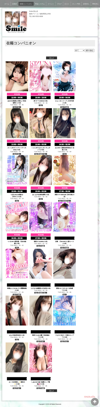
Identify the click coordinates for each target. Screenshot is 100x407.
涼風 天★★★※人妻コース (64, 241)
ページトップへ (89, 396)
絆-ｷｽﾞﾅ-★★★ (38, 101)
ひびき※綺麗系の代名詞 (39, 288)
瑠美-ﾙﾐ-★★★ (38, 241)
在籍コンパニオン (26, 4)
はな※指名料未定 (15, 335)
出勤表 (14, 4)
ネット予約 (76, 4)
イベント (51, 4)
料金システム (40, 4)
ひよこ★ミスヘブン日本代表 (64, 101)
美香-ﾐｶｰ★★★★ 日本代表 (63, 194)
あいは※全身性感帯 (38, 194)
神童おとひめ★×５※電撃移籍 (17, 288)
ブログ (59, 4)
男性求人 (95, 4)
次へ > (51, 58)
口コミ (67, 4)
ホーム (6, 4)
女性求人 (86, 4)
